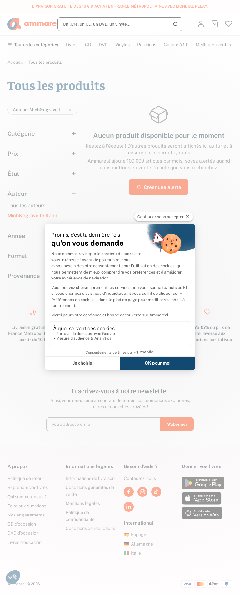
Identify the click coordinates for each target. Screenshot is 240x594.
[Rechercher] (120, 24)
